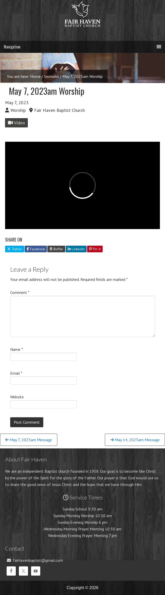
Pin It (95, 249)
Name (16, 349)
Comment (20, 292)
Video (16, 123)
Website (17, 396)
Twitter (14, 249)
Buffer (56, 249)
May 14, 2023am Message (135, 439)
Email (16, 373)
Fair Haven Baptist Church (82, 32)
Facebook (36, 249)
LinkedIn (76, 249)
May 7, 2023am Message (28, 439)
